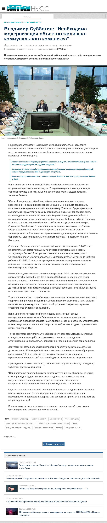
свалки (59, 428)
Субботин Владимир (20, 419)
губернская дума (72, 419)
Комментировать (53, 444)
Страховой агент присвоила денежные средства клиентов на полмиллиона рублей (46, 501)
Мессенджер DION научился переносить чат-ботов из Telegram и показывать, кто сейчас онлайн (53, 478)
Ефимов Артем (55, 419)
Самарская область (73, 428)
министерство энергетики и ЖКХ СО (20, 423)
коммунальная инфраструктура (18, 428)
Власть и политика (12, 22)
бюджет (75, 423)
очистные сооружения (44, 428)
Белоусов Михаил (39, 419)
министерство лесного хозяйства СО (54, 423)
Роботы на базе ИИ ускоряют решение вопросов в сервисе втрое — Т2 (53, 488)
